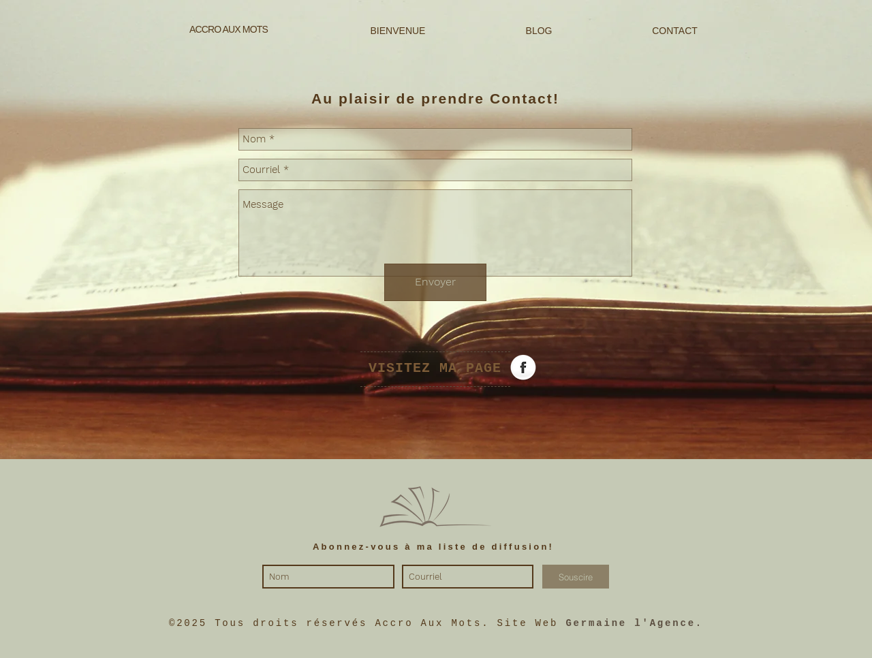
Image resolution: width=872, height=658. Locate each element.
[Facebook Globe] (523, 368)
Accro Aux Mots (428, 623)
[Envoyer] (435, 282)
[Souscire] (575, 577)
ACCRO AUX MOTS (228, 29)
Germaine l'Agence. (634, 623)
